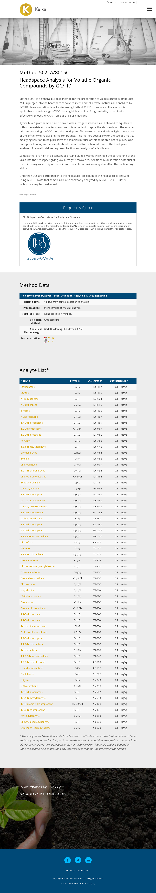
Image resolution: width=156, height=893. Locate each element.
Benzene (25, 548)
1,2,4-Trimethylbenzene (33, 697)
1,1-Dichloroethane (31, 614)
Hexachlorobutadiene (32, 668)
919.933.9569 (127, 2)
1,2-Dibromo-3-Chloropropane (37, 703)
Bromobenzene (29, 452)
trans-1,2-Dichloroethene (34, 506)
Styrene (25, 392)
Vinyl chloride (27, 590)
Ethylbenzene (28, 386)
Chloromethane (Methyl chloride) (38, 566)
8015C (51, 341)
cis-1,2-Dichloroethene (33, 500)
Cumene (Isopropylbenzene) (35, 721)
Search (111, 2)
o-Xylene (25, 680)
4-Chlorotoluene (29, 416)
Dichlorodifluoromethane (34, 632)
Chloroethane (28, 584)
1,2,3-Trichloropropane (33, 709)
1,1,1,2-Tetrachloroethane (34, 536)
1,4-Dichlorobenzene (32, 422)
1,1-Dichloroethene (31, 620)
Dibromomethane (30, 572)
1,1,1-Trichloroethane (32, 554)
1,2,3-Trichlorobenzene (33, 662)
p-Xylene (25, 410)
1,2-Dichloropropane (32, 638)
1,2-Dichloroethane (31, 434)
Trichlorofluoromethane (33, 626)
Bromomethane (29, 560)
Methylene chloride (31, 596)
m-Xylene (26, 440)
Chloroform (27, 542)
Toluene (25, 458)
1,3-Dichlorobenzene (32, 512)
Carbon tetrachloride (31, 518)
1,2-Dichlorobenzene (32, 691)
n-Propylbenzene (30, 398)
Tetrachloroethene (30, 482)
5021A (51, 338)
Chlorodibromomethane (33, 476)
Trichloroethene (29, 650)
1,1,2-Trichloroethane (32, 644)
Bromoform (27, 602)
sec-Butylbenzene (30, 488)
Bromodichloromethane (33, 608)
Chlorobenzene (29, 464)
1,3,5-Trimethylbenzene (33, 446)
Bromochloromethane (32, 578)
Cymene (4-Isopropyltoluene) (36, 727)
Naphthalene (27, 674)
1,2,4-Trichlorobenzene (33, 470)
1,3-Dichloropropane (32, 494)
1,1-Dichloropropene (32, 524)
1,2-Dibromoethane (31, 428)
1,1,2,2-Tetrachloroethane (34, 656)
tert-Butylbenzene (30, 715)
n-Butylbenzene (29, 404)
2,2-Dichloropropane (32, 530)
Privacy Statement (78, 870)
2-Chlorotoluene (29, 685)
